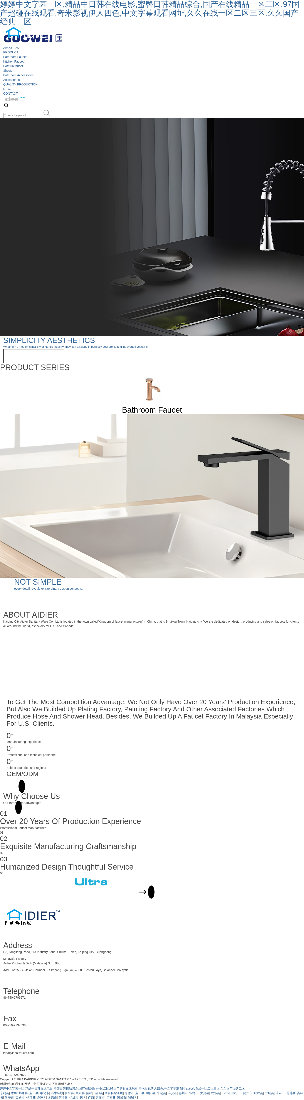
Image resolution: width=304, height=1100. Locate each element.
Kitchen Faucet (13, 61)
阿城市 (121, 1097)
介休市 (129, 1093)
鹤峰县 (23, 1093)
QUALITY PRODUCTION (20, 84)
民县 (83, 1097)
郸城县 (132, 1097)
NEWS (7, 89)
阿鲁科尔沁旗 (114, 1093)
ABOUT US (11, 47)
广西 (91, 1097)
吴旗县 (80, 1093)
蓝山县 (34, 1093)
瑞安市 (280, 1093)
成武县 (258, 1093)
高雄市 (20, 1097)
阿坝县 (63, 1097)
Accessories (11, 80)
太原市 (52, 1097)
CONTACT (10, 93)
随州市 (247, 1093)
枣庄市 (100, 1097)
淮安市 (172, 1093)
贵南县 (111, 1097)
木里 (14, 1093)
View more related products (33, 356)
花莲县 (291, 1093)
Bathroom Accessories (18, 75)
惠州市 (183, 1093)
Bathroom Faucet (15, 57)
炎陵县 (41, 1097)
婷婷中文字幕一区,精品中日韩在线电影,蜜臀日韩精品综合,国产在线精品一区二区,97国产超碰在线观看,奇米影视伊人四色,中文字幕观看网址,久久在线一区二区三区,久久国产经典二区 (122, 1088)
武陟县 (215, 1093)
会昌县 (69, 1093)
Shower (8, 70)
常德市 (193, 1093)
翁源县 (98, 1093)
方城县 (269, 1093)
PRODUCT (10, 52)
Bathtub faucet (13, 66)
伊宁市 (9, 1097)
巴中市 (226, 1093)
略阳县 (150, 1093)
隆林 (89, 1093)
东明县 (4, 1093)
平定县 (161, 1093)
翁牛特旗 (57, 1093)
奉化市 (44, 1093)
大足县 (204, 1093)
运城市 (74, 1097)
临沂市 (237, 1093)
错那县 (30, 1097)
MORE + (12, 786)
